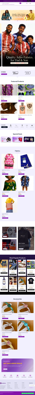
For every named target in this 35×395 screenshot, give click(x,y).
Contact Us (8, 386)
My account (8, 385)
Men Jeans (23, 384)
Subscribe (31, 387)
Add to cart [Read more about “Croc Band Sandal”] (31, 274)
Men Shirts (23, 385)
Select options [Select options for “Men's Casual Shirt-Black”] (31, 289)
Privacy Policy (8, 387)
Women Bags (16, 384)
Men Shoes (23, 386)
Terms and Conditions (9, 388)
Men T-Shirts (23, 388)
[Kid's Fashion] (22, 125)
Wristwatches (16, 386)
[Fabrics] (27, 125)
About (8, 384)
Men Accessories (24, 387)
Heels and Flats (16, 387)
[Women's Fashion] (16, 125)
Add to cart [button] (13, 274)
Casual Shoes (16, 385)
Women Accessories (17, 388)
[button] (27, 393)
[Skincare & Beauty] (32, 125)
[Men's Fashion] (10, 125)
